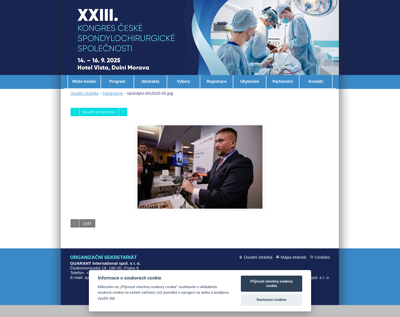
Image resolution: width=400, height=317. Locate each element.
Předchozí (75, 124)
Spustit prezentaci (99, 123)
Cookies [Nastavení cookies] (322, 269)
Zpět (87, 235)
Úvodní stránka (85, 105)
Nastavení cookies (272, 300)
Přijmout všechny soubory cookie (271, 283)
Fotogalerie (112, 105)
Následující (123, 124)
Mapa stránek (293, 269)
